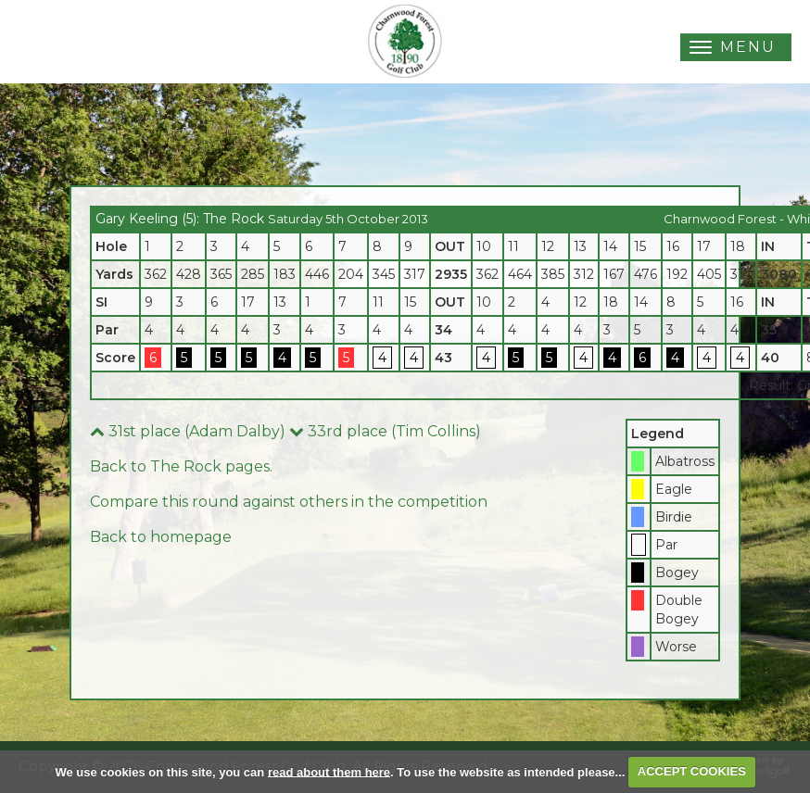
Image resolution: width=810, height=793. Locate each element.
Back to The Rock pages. (181, 466)
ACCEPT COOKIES (692, 771)
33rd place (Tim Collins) (385, 431)
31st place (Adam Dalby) (187, 431)
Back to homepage (161, 537)
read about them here (329, 771)
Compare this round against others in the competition (288, 501)
